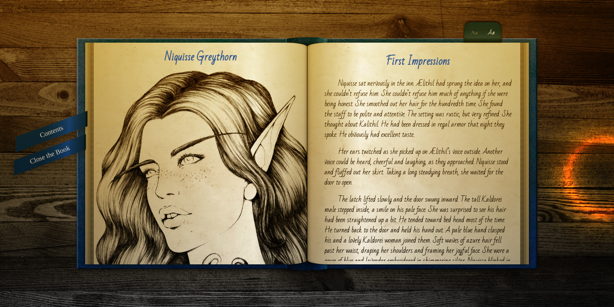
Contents (51, 131)
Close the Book (50, 154)
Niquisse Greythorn (201, 57)
